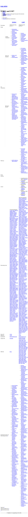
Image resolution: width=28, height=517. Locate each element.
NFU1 (11, 275)
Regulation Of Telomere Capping (24, 140)
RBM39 (20, 289)
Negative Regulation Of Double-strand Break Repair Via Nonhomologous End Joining (15, 117)
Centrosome (14, 386)
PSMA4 (13, 285)
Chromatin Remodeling (23, 501)
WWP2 (20, 329)
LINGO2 (25, 253)
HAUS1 (11, 253)
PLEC (23, 277)
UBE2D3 (25, 323)
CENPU (11, 231)
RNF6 (13, 289)
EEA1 (22, 226)
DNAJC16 (24, 223)
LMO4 (13, 265)
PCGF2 (20, 273)
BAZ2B (16, 216)
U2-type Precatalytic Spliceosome (14, 441)
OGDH (23, 269)
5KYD (25, 350)
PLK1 (24, 278)
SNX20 (16, 299)
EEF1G (23, 227)
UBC (23, 323)
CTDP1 (20, 216)
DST (19, 225)
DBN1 (20, 217)
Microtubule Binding (14, 444)
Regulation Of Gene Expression (24, 430)
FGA (14, 247)
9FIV (20, 363)
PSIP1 (23, 284)
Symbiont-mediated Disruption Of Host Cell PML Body (23, 128)
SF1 (13, 293)
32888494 (23, 183)
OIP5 (16, 276)
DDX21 (23, 218)
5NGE (22, 352)
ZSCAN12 (11, 321)
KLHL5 (26, 250)
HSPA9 (20, 245)
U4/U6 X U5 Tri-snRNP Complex (15, 425)
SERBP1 (25, 297)
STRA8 (11, 301)
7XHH (20, 358)
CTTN (23, 216)
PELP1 (22, 274)
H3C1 (23, 240)
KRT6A (11, 261)
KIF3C (11, 259)
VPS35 (26, 328)
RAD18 (22, 285)
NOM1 (20, 268)
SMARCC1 (21, 303)
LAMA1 (20, 252)
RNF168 (20, 291)
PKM (21, 276)
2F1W (22, 341)
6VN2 (20, 356)
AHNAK (20, 201)
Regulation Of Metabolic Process (24, 409)
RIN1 (17, 288)
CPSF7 (17, 234)
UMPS (25, 325)
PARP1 (23, 271)
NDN (11, 274)
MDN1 (20, 260)
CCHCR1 (15, 227)
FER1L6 (20, 233)
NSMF (13, 275)
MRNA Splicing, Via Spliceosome (15, 97)
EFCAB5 (20, 228)
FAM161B (11, 245)
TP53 (17, 305)
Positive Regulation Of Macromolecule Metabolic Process (24, 392)
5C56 (22, 348)
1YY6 (25, 340)
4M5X (20, 346)
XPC (22, 329)
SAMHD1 (20, 295)
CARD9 (16, 219)
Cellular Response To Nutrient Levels (24, 92)
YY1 (27, 329)
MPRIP (22, 261)
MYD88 (20, 263)
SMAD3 (26, 301)
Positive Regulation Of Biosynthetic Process (23, 441)
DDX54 (20, 220)
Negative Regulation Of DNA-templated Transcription (24, 488)
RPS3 (25, 292)
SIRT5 (23, 299)
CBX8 (11, 221)
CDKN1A (11, 230)
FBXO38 (24, 232)
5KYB (20, 350)
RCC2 (23, 289)
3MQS (25, 344)
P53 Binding (23, 48)
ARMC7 (15, 213)
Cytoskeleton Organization (14, 404)
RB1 (25, 287)
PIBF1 (17, 278)
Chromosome (23, 35)
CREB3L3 (24, 214)
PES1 (20, 275)
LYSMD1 (14, 266)
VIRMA (20, 328)
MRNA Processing (14, 100)
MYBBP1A (21, 262)
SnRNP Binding (15, 426)
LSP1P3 (11, 266)
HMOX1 (20, 242)
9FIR (20, 362)
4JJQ (20, 345)
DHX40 (23, 221)
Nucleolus (14, 35)
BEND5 (20, 207)
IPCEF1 (22, 248)
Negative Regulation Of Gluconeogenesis (24, 112)
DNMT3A (24, 224)
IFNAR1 (20, 246)
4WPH (25, 346)
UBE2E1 (20, 324)
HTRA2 (23, 245)
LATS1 (13, 262)
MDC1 (20, 259)
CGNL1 (20, 213)
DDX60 (23, 220)
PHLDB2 (22, 275)
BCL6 (14, 217)
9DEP (20, 361)
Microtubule (14, 434)
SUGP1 (16, 301)
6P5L (24, 355)
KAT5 (14, 257)
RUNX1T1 (12, 291)
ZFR (23, 330)
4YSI (24, 347)
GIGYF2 (23, 235)
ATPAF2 (14, 215)
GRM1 (23, 237)
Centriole (13, 422)
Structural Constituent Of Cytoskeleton (14, 480)
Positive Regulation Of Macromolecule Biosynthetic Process (24, 449)
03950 (20, 335)
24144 (11, 334)
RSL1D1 (25, 293)
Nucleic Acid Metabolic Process (15, 421)
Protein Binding (15, 57)
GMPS (26, 235)
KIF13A (20, 250)
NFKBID (16, 274)
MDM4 (25, 259)
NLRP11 (25, 267)
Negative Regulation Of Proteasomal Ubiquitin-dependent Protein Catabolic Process (24, 96)
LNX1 (16, 265)
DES (13, 236)
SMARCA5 (25, 302)
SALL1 (23, 294)
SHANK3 (15, 295)
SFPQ (16, 293)
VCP (24, 327)
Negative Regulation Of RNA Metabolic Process (24, 417)
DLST (20, 222)
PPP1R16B (16, 282)
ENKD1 (16, 239)
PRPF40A (24, 283)
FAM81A (11, 246)
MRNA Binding (24, 485)
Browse (4, 12)
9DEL (25, 359)
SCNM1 (11, 293)
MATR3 (20, 258)
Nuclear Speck (14, 37)
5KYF (22, 351)
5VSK (22, 354)
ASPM (26, 204)
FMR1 (25, 233)
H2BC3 (20, 240)
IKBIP (14, 255)
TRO (22, 321)
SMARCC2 (25, 303)
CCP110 (14, 229)
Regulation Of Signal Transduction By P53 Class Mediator (24, 133)
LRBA (22, 254)
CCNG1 (14, 228)
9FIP (24, 361)
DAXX (17, 235)
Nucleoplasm (14, 32)
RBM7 (17, 287)
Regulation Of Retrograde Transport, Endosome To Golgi (23, 143)
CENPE (23, 212)
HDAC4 (14, 253)
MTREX (25, 261)
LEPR (23, 252)
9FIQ (26, 361)
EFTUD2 (24, 228)
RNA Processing (15, 413)
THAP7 (13, 304)
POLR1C (13, 280)
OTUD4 (20, 270)
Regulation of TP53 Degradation (24, 166)
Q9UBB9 (11, 338)
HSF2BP (11, 255)
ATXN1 (20, 205)
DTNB (14, 238)
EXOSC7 (15, 242)
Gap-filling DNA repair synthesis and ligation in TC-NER (24, 163)
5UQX (22, 353)
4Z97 (20, 348)
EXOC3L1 (11, 241)
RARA (22, 287)
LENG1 (14, 263)
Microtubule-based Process (14, 391)
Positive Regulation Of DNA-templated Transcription (24, 479)
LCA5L (11, 263)
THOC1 (11, 305)
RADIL (20, 286)
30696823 (23, 181)
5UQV (20, 353)
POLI (23, 279)
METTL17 (11, 269)
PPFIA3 (14, 281)
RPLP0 (23, 292)
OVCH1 (23, 270)
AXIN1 (11, 216)
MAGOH (15, 267)
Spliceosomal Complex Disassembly (14, 94)
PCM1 (15, 277)
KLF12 (23, 250)
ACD (23, 199)
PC (22, 272)
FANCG (11, 247)
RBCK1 (23, 288)
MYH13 (23, 263)
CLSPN (23, 213)
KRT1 (12, 260)
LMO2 (11, 265)
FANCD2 (24, 231)
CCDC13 (15, 223)
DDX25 (11, 236)
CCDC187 (15, 224)
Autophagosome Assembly (24, 68)
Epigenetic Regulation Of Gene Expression (15, 468)
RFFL (22, 290)
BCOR (23, 206)
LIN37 (17, 263)
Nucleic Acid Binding (14, 56)
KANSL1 (11, 257)
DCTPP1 (25, 217)
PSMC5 (17, 285)
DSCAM (11, 238)
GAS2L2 (16, 248)
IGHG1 (23, 247)
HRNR (24, 244)
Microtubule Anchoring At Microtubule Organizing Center (15, 453)
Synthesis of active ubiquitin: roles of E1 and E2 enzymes (24, 169)
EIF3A (11, 239)
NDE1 (17, 273)
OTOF (26, 269)
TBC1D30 (14, 302)
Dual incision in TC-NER (24, 160)
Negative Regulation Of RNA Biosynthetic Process (24, 494)
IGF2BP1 (23, 246)
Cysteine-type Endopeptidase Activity (23, 50)
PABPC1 (20, 271)
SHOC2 (20, 299)
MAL (24, 256)
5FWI (26, 348)
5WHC (25, 354)
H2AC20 (20, 239)
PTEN (25, 284)
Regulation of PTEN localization (24, 172)
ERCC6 (20, 229)
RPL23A (16, 289)
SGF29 (13, 294)
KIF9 (13, 259)
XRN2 (25, 329)
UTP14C (25, 326)
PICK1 (11, 279)
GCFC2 (13, 249)
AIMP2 (11, 211)
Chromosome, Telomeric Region (15, 30)
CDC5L (24, 211)
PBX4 (13, 277)
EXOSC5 (11, 242)
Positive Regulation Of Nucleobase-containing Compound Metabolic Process (24, 426)
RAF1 (23, 286)
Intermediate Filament (14, 485)
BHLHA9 (11, 218)
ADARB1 (23, 200)
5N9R (25, 351)
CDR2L (14, 230)
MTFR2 (14, 271)
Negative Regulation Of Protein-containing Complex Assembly (15, 107)
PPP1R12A (21, 282)
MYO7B (20, 265)
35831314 (9, 14)
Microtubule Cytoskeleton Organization (14, 399)
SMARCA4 (21, 302)
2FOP (20, 343)
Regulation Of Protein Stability (24, 90)
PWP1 (20, 285)
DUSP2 (22, 225)
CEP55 (14, 231)
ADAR (20, 200)
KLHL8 (20, 251)
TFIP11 (14, 22)
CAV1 (24, 208)
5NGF (25, 352)
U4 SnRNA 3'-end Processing (15, 483)
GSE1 (16, 252)
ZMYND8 (24, 331)
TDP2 (17, 303)
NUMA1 (20, 269)
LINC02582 (21, 253)
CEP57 (17, 231)
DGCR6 (16, 236)
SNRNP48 (15, 297)
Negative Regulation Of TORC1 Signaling (24, 137)
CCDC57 (11, 226)
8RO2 (11, 351)
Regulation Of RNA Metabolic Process (24, 380)
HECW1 (25, 240)
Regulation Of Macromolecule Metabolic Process (24, 399)
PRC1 (14, 283)
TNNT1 (14, 305)
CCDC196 (11, 225)
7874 (20, 334)
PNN (26, 278)
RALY (20, 287)
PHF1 (14, 278)
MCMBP (23, 258)
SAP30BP (14, 292)
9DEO (25, 360)
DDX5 (23, 219)
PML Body (23, 39)
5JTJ (24, 349)
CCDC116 (11, 222)
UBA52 (25, 322)
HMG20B (11, 254)
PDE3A (26, 273)
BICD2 (14, 218)
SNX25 (24, 305)
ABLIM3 (16, 210)
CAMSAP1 (21, 208)
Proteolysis (23, 76)
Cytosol (22, 37)
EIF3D (13, 239)
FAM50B (15, 245)
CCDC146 (11, 224)
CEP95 (14, 232)
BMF (17, 218)
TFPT (11, 304)
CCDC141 (21, 210)
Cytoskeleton (14, 387)
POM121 (11, 281)
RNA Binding (23, 366)
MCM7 (11, 268)
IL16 (16, 255)
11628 (11, 335)
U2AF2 (22, 322)
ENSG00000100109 (13, 336)
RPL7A (20, 292)
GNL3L (16, 250)
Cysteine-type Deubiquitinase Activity (23, 53)
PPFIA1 (23, 280)
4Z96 (27, 347)
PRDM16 (24, 282)
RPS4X (20, 293)
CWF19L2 (14, 235)
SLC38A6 (24, 300)
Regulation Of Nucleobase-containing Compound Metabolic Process (24, 372)
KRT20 (15, 260)
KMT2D (23, 251)
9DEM (20, 360)
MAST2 (24, 257)
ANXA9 (20, 203)
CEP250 (26, 212)
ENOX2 (11, 240)
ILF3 (20, 248)
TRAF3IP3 (12, 306)
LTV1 (27, 254)
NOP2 (23, 268)
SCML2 (24, 296)
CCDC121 (11, 223)
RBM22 (14, 287)
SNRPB (14, 298)
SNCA (20, 304)
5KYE (20, 351)
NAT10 (23, 265)
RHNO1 (14, 288)
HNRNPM (24, 243)
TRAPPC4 (16, 306)
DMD (22, 222)
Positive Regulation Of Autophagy (23, 83)
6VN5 (20, 357)
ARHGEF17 (24, 203)
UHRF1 (22, 325)
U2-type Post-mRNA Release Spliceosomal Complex (14, 42)
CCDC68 (11, 227)
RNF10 (11, 289)
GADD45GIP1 (12, 248)
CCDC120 (15, 222)
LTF (24, 254)
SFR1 (11, 294)
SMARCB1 (12, 296)
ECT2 (20, 226)
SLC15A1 (20, 300)
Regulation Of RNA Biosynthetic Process (24, 432)
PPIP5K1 (20, 281)
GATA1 (20, 235)
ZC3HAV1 (21, 330)
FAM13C (15, 243)
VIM (26, 327)
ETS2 (23, 229)
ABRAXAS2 (24, 198)
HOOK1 (14, 254)
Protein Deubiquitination (24, 88)
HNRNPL (20, 243)
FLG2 (23, 233)
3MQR (22, 344)
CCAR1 (22, 209)
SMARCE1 (16, 296)
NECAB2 (20, 266)
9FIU (26, 362)
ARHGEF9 (12, 213)
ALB (27, 201)
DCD (22, 217)
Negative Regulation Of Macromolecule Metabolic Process (24, 406)
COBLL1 (20, 214)
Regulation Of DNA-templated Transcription (24, 444)
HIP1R (17, 253)
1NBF (22, 340)
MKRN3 (11, 270)
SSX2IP (16, 300)
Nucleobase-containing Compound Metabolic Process (24, 377)
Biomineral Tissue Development (15, 103)
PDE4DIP (11, 278)
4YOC (22, 347)
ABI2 (13, 210)
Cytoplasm (14, 36)
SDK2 (20, 297)
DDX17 (20, 218)
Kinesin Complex (15, 460)
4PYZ (22, 346)
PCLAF (23, 273)
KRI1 (26, 251)
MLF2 (20, 261)
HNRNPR (20, 244)
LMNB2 (13, 264)
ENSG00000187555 (22, 336)
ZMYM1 (20, 331)
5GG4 (20, 349)
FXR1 (26, 234)
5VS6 (25, 353)
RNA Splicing (14, 410)
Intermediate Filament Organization (14, 475)
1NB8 (20, 340)
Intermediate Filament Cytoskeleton (14, 465)
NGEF (20, 267)
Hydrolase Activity (24, 59)
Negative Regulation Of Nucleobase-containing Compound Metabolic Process (24, 385)
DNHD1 (20, 224)
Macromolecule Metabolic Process (15, 457)
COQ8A (14, 233)
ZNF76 (20, 333)
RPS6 (23, 293)
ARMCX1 (11, 214)
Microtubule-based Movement (15, 478)
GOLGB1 (23, 236)
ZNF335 (20, 332)
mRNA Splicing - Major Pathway (15, 161)
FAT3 (22, 232)
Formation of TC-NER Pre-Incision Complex (24, 152)
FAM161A (15, 244)
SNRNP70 (21, 305)
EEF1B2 (25, 226)
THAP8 (16, 304)
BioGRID (4, 18)
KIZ (10, 260)
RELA (25, 289)
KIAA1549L (25, 249)
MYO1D (15, 272)
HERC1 (20, 241)
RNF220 (23, 291)
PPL (23, 281)
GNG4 (13, 250)
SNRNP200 (23, 304)
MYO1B (20, 264)
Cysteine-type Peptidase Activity (24, 58)
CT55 (11, 235)
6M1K (22, 355)
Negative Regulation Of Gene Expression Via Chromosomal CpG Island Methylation (24, 108)
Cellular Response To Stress (24, 484)
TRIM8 (20, 321)
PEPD (25, 274)
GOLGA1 (11, 251)
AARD (11, 210)
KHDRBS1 (21, 249)
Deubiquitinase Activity (23, 61)
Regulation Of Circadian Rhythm (24, 104)
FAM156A (11, 244)
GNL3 (20, 236)
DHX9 (26, 221)
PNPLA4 (20, 279)
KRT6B (14, 261)
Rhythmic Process (24, 114)
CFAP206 (11, 233)
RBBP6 (11, 287)
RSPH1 (20, 294)
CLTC (26, 213)
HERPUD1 (24, 241)
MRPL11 (14, 270)
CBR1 (27, 208)
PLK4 (16, 279)
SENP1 (22, 297)
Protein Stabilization (23, 116)
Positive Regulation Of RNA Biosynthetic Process (24, 472)
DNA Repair (23, 69)
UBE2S (23, 324)
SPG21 (14, 300)
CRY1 (20, 215)
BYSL (13, 219)
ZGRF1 (26, 330)
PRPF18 (11, 284)
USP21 (20, 326)
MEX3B (23, 260)
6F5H (20, 355)
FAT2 (20, 232)
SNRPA (11, 298)
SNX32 (11, 300)
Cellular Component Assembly (14, 430)
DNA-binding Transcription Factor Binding (14, 472)
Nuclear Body (23, 38)
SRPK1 (24, 306)
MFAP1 (15, 269)
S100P (11, 292)
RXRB (15, 291)
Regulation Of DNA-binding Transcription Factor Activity (23, 119)
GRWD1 (26, 237)
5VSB (20, 354)
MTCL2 (11, 271)
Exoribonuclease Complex (15, 462)
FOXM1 (20, 234)
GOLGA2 (15, 251)
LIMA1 (25, 252)
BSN (25, 207)
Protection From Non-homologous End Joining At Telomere (15, 112)
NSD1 (25, 268)
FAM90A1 (15, 246)
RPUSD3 (11, 290)
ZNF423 (23, 332)
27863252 (23, 188)
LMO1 (17, 264)
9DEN (22, 360)
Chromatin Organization (14, 459)
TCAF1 (14, 303)
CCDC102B (14, 221)
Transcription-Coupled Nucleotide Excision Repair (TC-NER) (24, 156)
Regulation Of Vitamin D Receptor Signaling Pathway (14, 437)
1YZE (20, 341)
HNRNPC (24, 242)
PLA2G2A (24, 276)
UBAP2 (20, 323)
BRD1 (11, 219)
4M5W (24, 345)
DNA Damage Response (23, 78)
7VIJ (27, 357)
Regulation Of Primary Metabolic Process (24, 395)
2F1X (25, 341)
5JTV (26, 349)
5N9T (20, 352)
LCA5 (16, 262)
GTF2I (20, 238)
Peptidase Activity (24, 56)
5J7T (22, 349)
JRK (12, 256)
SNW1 (14, 299)
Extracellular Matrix (14, 39)
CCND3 (11, 228)
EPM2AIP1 (15, 240)
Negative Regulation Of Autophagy (23, 80)
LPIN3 (20, 254)
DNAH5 (24, 222)
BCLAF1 (20, 206)
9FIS (22, 362)
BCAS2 (11, 217)
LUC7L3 (20, 255)
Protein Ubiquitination (23, 86)
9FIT (24, 362)
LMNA (11, 264)
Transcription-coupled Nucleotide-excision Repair (24, 72)
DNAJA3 (20, 223)
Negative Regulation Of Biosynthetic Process (23, 454)
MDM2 (13, 268)
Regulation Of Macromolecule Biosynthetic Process (24, 421)
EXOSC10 (21, 230)
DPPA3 (16, 237)
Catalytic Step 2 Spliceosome (15, 45)
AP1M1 (15, 212)
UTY (20, 327)
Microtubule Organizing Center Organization (15, 418)
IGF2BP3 (20, 247)
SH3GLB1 (11, 295)
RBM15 (26, 288)
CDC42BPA (21, 211)
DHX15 (26, 220)
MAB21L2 (12, 267)
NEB (26, 265)
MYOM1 (11, 273)
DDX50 (26, 219)
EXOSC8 (11, 243)
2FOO (26, 342)
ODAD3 (13, 276)
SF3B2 (22, 298)
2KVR (22, 343)
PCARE (24, 272)
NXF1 (11, 276)
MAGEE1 (20, 256)
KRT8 (11, 262)
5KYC (22, 350)
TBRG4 (11, 303)
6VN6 (22, 357)
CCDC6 (14, 226)
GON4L (20, 237)
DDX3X (20, 219)
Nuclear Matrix (14, 455)
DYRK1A (25, 225)
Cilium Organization (14, 428)
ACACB (20, 199)
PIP (19, 276)
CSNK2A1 (23, 215)
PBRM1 (20, 272)
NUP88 (16, 275)
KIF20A (14, 258)
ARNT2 (15, 214)
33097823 (25, 179)
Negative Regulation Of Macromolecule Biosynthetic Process (24, 436)
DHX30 (20, 221)
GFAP (11, 250)
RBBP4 (20, 288)
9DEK (22, 359)
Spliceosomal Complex (14, 34)
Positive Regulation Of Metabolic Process (24, 413)
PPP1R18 (11, 283)
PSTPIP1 (11, 286)
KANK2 (15, 256)
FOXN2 (23, 234)
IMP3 (11, 256)
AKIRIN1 (24, 201)
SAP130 (24, 295)
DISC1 (14, 237)
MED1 (16, 268)
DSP (26, 224)
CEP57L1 (11, 232)
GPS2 (11, 252)
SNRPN (11, 299)
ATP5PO (11, 215)
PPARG (20, 280)
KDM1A (11, 258)
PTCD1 (14, 286)
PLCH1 (20, 277)
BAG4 (14, 216)
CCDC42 (15, 225)
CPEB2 (14, 234)
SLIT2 (23, 301)
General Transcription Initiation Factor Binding (15, 447)
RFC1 (20, 290)
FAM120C (25, 230)
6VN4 (25, 356)
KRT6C (17, 261)
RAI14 (25, 286)
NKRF (22, 267)
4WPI (20, 347)
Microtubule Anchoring (14, 450)
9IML (24, 363)
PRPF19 (20, 283)
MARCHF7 (21, 257)
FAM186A (21, 231)
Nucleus (13, 31)
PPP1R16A (12, 282)
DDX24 (26, 218)
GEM (16, 249)
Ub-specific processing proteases (23, 149)
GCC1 (11, 249)
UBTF (20, 325)
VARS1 (22, 327)
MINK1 (26, 260)
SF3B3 (25, 298)
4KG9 (22, 345)
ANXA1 (23, 202)
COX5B (11, 234)
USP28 (23, 326)
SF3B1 (20, 298)
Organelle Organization (14, 412)
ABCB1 (20, 198)
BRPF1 (23, 207)
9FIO (22, 361)
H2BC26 (23, 239)
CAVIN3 (15, 220)
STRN (14, 301)
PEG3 (20, 274)
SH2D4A (16, 294)
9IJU (22, 363)
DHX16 (11, 237)
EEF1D (20, 227)
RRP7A (14, 290)
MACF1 (23, 255)
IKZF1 (26, 247)
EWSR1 (25, 229)
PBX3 (11, 277)
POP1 (25, 279)
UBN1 (26, 324)
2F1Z (22, 342)
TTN (19, 322)
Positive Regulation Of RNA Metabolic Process (24, 458)
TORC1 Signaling (24, 102)
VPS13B (23, 328)
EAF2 (17, 238)
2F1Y (20, 342)
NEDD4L (24, 266)
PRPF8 (20, 284)
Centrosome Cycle (15, 463)
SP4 (22, 306)
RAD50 (25, 285)
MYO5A (23, 264)
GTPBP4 (23, 238)
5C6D (24, 348)
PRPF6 (11, 285)
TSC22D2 (25, 321)
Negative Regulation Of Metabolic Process (24, 402)
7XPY (25, 358)
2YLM (20, 344)
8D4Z (20, 359)
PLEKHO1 (21, 278)
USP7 (23, 22)
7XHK (22, 358)
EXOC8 (15, 241)
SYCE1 (11, 302)
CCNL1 (11, 229)
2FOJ (24, 342)
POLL (11, 280)
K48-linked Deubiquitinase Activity (23, 63)
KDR (25, 248)
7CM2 (25, 357)
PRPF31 (14, 284)
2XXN (25, 343)
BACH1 (26, 205)
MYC (24, 262)
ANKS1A (20, 202)
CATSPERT (12, 220)
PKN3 (13, 279)
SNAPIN (11, 297)
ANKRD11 (12, 212)
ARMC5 (20, 204)
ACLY (25, 199)
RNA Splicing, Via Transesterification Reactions (15, 408)
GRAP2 (13, 252)
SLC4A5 (20, 301)
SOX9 (20, 306)
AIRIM (13, 211)
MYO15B (11, 272)
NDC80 (14, 273)
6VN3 (22, 356)
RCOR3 (11, 288)
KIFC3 (15, 259)
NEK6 (13, 274)
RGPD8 (24, 290)
